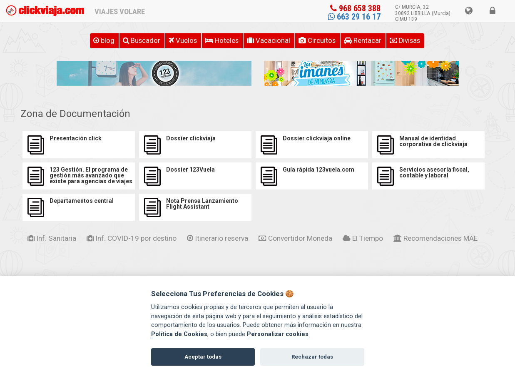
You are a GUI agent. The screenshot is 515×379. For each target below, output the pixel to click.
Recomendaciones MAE (435, 238)
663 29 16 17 (354, 17)
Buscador (141, 41)
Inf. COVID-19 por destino (132, 238)
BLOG (103, 41)
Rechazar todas (312, 357)
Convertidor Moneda (295, 238)
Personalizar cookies (278, 334)
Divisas (405, 41)
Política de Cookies (179, 334)
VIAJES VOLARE (120, 11)
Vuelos (183, 41)
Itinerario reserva (217, 238)
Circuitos (317, 41)
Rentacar (362, 41)
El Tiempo (363, 238)
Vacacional (268, 41)
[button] (468, 11)
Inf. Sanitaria (51, 238)
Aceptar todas (202, 357)
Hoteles (222, 41)
